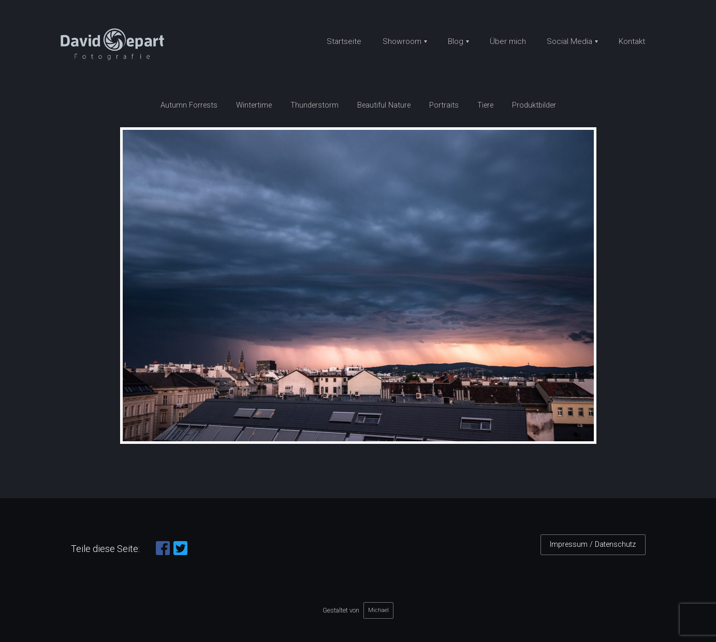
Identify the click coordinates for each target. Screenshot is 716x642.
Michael (378, 610)
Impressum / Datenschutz (593, 544)
